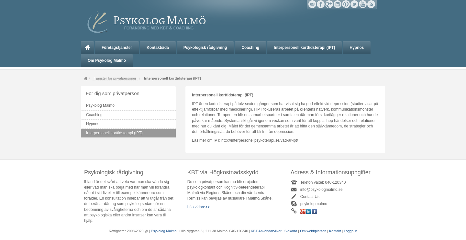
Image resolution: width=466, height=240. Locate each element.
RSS (371, 4)
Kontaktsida (158, 47)
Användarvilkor (269, 231)
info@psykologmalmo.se (321, 189)
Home (85, 79)
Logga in (350, 231)
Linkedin (337, 4)
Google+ (329, 4)
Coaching (250, 47)
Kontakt (335, 231)
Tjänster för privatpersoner (115, 78)
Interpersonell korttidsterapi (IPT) (304, 47)
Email (312, 4)
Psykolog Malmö (87, 47)
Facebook (321, 4)
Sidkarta (290, 231)
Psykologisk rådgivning (205, 47)
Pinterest (346, 4)
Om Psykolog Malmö (107, 60)
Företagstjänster (117, 47)
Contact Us (309, 196)
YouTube (363, 4)
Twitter (354, 4)
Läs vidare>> (198, 207)
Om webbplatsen (313, 231)
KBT (254, 231)
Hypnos (357, 47)
